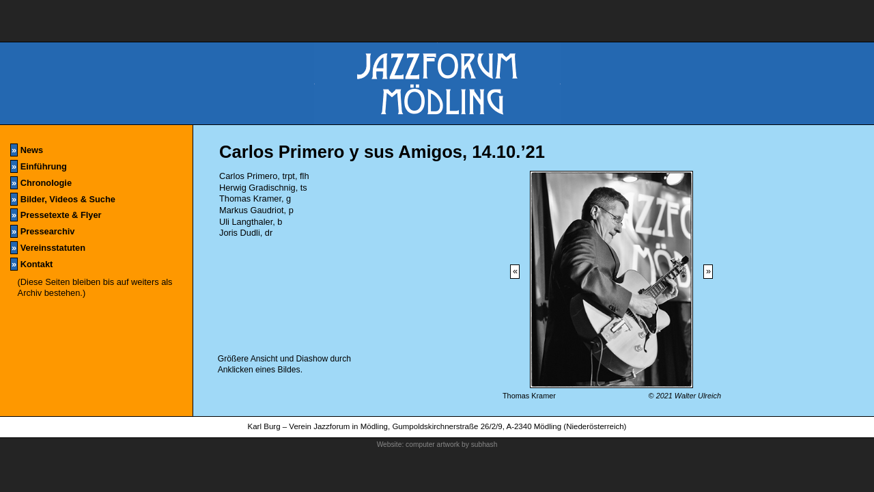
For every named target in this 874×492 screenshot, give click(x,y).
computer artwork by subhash (451, 444)
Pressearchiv (42, 231)
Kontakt (31, 264)
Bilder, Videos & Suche (62, 199)
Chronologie (41, 182)
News (26, 150)
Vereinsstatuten (47, 247)
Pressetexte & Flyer (55, 214)
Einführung (38, 166)
